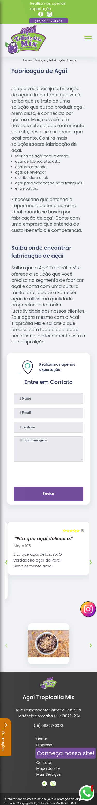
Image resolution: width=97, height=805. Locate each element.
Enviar (48, 493)
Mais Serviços (48, 744)
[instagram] (49, 15)
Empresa (44, 715)
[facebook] (40, 15)
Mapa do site (48, 738)
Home (41, 709)
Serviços (43, 727)
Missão (42, 721)
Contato (43, 733)
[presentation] (48, 473)
